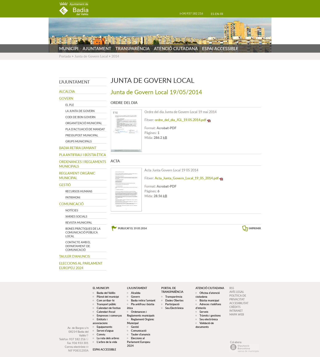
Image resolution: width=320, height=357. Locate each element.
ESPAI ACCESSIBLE (220, 48)
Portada (65, 56)
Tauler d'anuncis (74, 256)
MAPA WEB (236, 314)
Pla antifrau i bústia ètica (82, 154)
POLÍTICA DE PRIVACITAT (237, 297)
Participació (171, 304)
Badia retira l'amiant (77, 148)
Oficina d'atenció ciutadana (207, 294)
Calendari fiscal (105, 312)
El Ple (69, 105)
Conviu (100, 330)
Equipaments (103, 323)
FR (221, 14)
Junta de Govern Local (91, 56)
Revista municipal (78, 222)
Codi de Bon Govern (80, 117)
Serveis (202, 312)
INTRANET (236, 311)
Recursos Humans (78, 191)
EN (217, 14)
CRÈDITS (235, 307)
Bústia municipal (208, 300)
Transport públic (105, 304)
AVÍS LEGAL (236, 292)
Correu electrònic (75, 343)
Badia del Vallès (105, 293)
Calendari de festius (108, 308)
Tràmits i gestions (209, 315)
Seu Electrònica (173, 308)
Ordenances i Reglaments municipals (82, 164)
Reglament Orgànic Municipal (77, 175)
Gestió (65, 184)
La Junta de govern (80, 111)
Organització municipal (83, 123)
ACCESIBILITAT (239, 303)
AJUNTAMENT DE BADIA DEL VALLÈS (74, 8)
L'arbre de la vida (106, 338)
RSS (231, 288)
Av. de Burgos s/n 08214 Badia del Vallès (78, 328)
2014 (115, 56)
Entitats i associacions (109, 319)
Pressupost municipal (81, 135)
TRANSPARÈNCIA (132, 48)
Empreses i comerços (108, 315)
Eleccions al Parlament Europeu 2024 (80, 265)
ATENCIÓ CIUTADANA (176, 48)
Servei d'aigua (104, 327)
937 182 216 (77, 335)
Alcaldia (67, 91)
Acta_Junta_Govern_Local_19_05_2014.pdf (187, 178)
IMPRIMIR (255, 228)
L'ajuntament (74, 82)
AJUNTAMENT (97, 48)
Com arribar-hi (104, 300)
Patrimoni (72, 197)
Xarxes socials (76, 216)
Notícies (71, 210)
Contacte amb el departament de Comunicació (78, 246)
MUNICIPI (68, 48)
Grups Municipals (78, 141)
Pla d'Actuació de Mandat (85, 129)
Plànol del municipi (107, 296)
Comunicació (71, 204)
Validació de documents (204, 325)
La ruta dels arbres (107, 334)
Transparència (172, 296)
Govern (66, 98)
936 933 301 (80, 339)
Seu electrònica (207, 319)
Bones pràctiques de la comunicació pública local (82, 232)
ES (212, 14)
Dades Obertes (173, 300)
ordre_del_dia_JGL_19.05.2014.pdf (180, 119)
